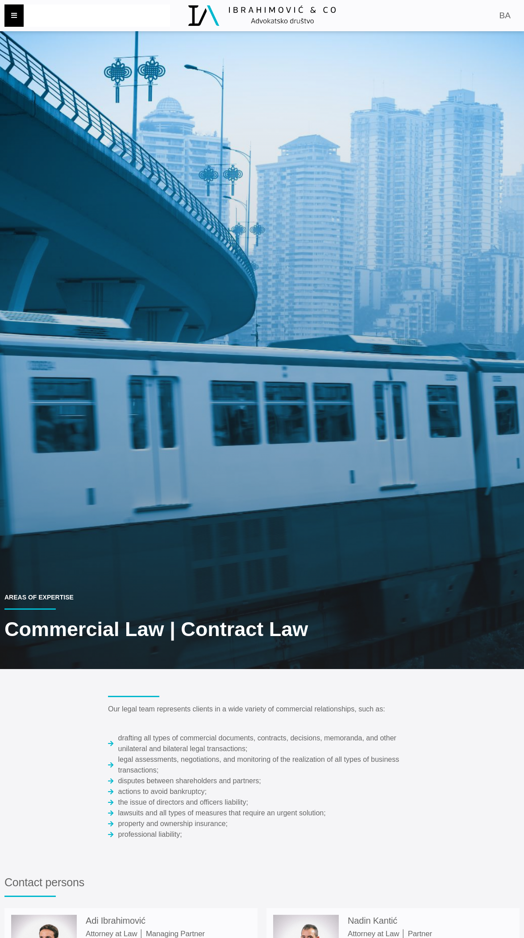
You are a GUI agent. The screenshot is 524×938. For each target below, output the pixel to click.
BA (505, 16)
